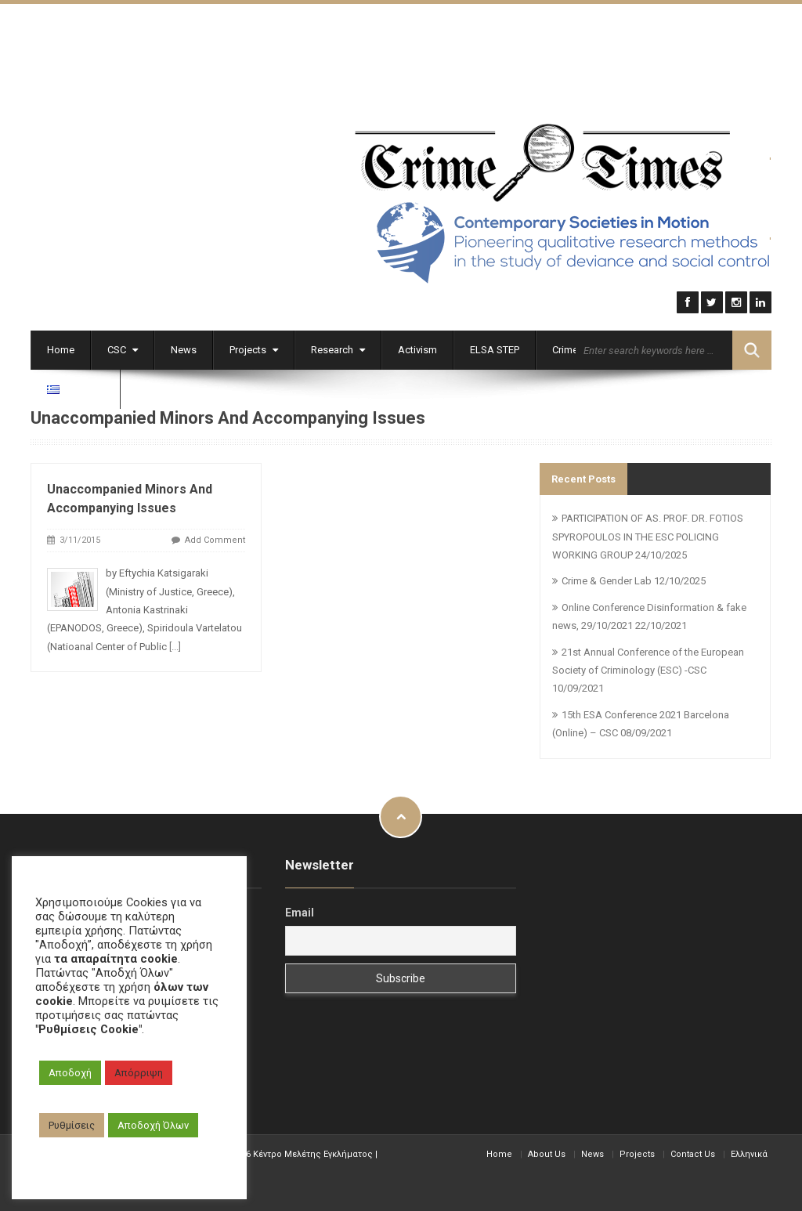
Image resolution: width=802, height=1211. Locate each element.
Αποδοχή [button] (70, 1073)
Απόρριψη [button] (138, 1073)
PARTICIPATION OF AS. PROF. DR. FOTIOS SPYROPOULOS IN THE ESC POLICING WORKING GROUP (647, 535)
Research (338, 347)
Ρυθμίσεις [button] (72, 1125)
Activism (417, 347)
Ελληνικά (749, 1152)
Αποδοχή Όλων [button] (153, 1125)
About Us (546, 1152)
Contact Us (692, 1152)
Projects (253, 347)
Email (299, 911)
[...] (175, 644)
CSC (122, 347)
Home (60, 347)
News (184, 347)
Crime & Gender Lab (607, 579)
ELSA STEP (494, 347)
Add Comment (215, 538)
